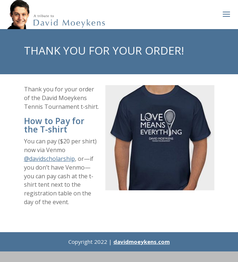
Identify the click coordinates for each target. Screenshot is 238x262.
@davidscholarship (49, 159)
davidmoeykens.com (141, 241)
